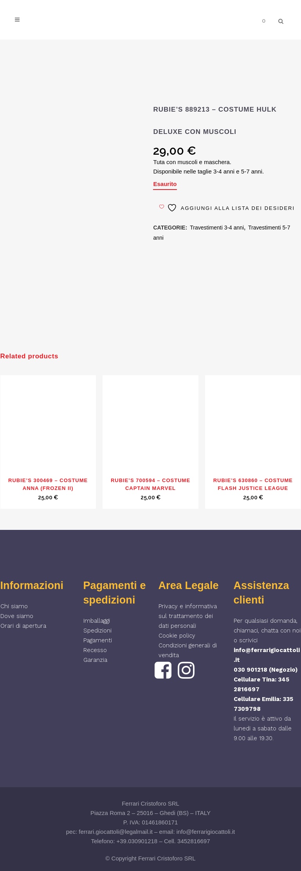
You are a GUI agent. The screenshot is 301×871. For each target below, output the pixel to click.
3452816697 (193, 841)
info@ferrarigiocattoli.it (206, 831)
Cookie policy (177, 635)
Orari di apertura (23, 625)
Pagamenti (97, 640)
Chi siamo (14, 606)
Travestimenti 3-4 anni (217, 227)
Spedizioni (97, 630)
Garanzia (95, 659)
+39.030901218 (137, 841)
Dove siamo (16, 616)
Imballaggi (96, 620)
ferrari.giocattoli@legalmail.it (116, 831)
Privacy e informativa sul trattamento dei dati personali (188, 616)
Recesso (95, 650)
